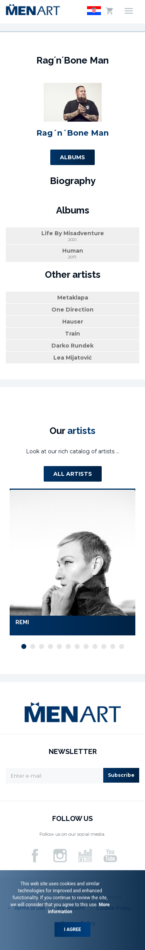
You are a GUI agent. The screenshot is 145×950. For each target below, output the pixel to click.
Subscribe (121, 775)
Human (72, 253)
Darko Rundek (72, 345)
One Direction (72, 309)
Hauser (72, 321)
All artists (72, 473)
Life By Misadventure (72, 236)
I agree (72, 929)
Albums (72, 157)
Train (72, 333)
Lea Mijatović (72, 357)
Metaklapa (72, 297)
